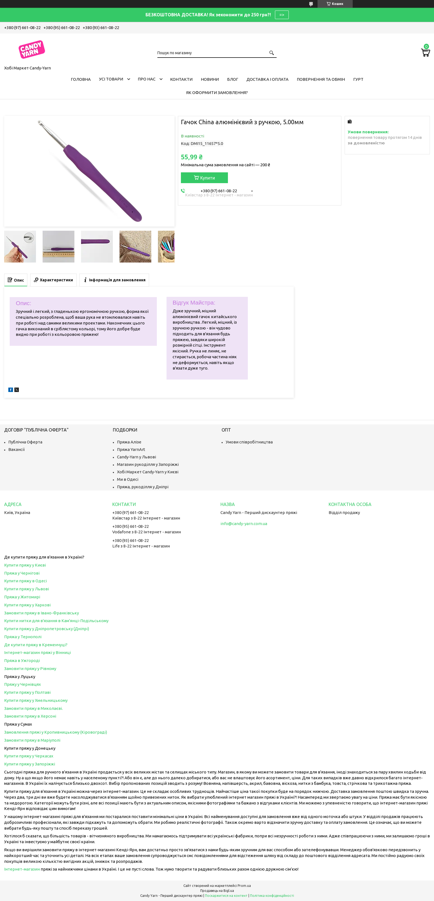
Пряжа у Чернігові (22, 573)
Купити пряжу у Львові (26, 588)
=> (281, 14)
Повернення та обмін (321, 79)
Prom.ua (244, 885)
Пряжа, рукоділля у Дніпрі (142, 486)
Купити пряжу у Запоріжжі (29, 764)
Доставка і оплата (267, 79)
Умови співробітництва (249, 442)
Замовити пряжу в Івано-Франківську (41, 613)
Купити (207, 177)
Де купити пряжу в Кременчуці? (35, 644)
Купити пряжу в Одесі (25, 580)
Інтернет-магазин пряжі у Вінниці (37, 652)
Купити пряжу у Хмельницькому (35, 700)
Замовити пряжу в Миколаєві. (33, 708)
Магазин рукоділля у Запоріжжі (148, 464)
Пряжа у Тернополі (22, 636)
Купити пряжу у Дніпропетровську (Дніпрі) (46, 628)
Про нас (146, 79)
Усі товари (111, 79)
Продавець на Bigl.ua (217, 890)
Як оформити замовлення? (217, 92)
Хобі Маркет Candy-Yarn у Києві (147, 471)
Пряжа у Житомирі (22, 596)
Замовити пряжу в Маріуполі (32, 740)
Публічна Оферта (25, 442)
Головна (81, 79)
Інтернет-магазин (22, 869)
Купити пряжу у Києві (25, 565)
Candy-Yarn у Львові (136, 457)
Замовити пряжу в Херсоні (30, 716)
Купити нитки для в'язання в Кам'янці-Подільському (56, 620)
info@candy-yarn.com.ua (243, 523)
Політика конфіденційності (272, 895)
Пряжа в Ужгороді (22, 660)
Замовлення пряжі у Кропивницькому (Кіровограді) (55, 732)
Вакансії (16, 449)
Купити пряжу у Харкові (27, 605)
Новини (210, 79)
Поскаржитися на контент (226, 895)
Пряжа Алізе (129, 442)
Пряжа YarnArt (131, 449)
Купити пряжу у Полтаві (27, 692)
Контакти (181, 79)
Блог (232, 79)
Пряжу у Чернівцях (22, 684)
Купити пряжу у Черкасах (28, 756)
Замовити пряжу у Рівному (30, 668)
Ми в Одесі (127, 479)
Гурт (358, 79)
